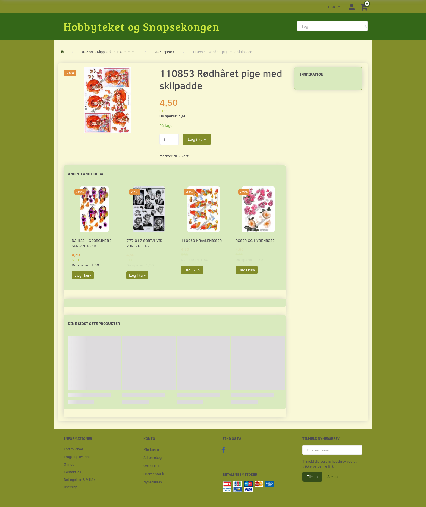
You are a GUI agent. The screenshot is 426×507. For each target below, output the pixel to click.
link (330, 466)
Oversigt (70, 486)
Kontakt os (72, 471)
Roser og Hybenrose (255, 240)
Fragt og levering (77, 456)
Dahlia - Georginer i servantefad (91, 243)
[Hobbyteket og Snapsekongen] (142, 26)
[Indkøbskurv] (365, 6)
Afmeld (332, 476)
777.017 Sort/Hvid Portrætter (144, 243)
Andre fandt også (85, 173)
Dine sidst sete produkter (94, 323)
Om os (69, 464)
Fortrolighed (73, 449)
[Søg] (365, 26)
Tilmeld (312, 476)
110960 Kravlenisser (201, 240)
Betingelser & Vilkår (79, 479)
